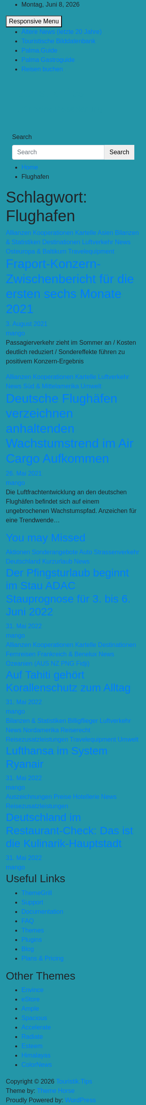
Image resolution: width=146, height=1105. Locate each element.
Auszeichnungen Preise (38, 796)
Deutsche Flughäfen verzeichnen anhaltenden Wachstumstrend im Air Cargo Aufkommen (70, 428)
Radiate (32, 1036)
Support (32, 902)
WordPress (80, 1100)
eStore (30, 999)
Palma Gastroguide (48, 59)
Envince (32, 990)
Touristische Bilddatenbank (58, 41)
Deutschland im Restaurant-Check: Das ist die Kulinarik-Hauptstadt (69, 830)
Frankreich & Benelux (67, 654)
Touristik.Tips (48, 93)
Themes (32, 930)
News (122, 242)
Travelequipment (91, 251)
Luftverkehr (97, 242)
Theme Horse (56, 1090)
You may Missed (45, 538)
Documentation (42, 911)
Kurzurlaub (57, 561)
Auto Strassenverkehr (109, 552)
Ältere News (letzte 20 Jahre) (61, 31)
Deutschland (23, 561)
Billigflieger (83, 720)
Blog (27, 949)
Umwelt (91, 386)
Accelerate (36, 1027)
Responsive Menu (34, 21)
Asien (105, 232)
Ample (30, 1008)
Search (22, 137)
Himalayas (36, 1055)
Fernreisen (20, 654)
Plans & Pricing (42, 958)
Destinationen (61, 242)
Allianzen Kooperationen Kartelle (51, 232)
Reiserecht (75, 730)
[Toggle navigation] (17, 130)
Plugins (31, 939)
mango (15, 333)
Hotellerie (86, 796)
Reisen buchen (42, 69)
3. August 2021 (26, 324)
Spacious (34, 1018)
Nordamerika (41, 730)
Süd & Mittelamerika (51, 386)
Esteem (31, 1046)
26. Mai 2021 (24, 473)
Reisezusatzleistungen (37, 739)
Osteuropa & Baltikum (36, 251)
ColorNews (36, 1064)
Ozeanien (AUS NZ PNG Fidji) (48, 663)
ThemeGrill (36, 893)
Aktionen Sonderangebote (42, 552)
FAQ (27, 921)
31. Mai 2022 (24, 626)
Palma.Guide (39, 50)
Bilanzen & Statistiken (36, 720)
